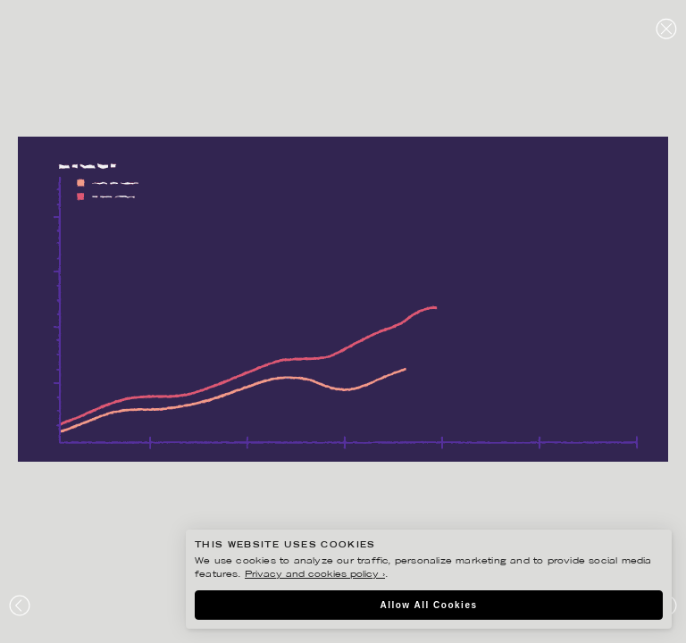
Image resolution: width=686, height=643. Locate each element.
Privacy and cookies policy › (315, 575)
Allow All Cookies (428, 605)
